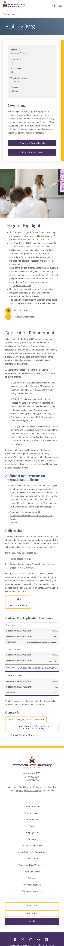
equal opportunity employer (28, 791)
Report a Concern (32, 872)
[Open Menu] (60, 5)
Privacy (32, 826)
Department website (22, 286)
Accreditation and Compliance (32, 852)
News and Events (32, 813)
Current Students (32, 806)
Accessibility (32, 859)
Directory (32, 839)
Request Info (32, 905)
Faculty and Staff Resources (32, 865)
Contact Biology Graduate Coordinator (26, 719)
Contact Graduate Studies (23, 735)
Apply (18, 598)
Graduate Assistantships (24, 317)
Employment (32, 833)
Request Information (32, 152)
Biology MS (9, 14)
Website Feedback (32, 885)
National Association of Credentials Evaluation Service (31, 517)
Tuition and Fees (21, 310)
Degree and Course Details (32, 143)
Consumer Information (32, 891)
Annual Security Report (32, 846)
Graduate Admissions (18, 605)
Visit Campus (32, 913)
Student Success (32, 819)
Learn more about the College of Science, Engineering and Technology (32, 727)
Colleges (32, 878)
